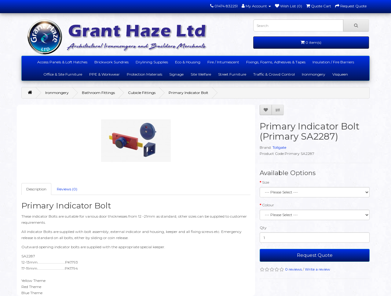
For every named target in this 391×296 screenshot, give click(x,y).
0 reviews (293, 269)
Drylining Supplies (152, 62)
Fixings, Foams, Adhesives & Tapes (275, 62)
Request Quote (315, 255)
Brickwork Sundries (111, 62)
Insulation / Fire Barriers (333, 62)
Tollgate (279, 147)
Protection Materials (144, 74)
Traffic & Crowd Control (274, 74)
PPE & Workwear (104, 74)
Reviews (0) (67, 189)
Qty (263, 227)
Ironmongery (313, 74)
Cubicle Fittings (141, 92)
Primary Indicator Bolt (188, 92)
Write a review (317, 269)
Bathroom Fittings (98, 92)
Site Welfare (201, 74)
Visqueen (340, 74)
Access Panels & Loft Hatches (62, 62)
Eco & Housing (187, 62)
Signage (176, 74)
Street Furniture (232, 74)
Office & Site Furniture (62, 74)
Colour (268, 205)
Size (265, 182)
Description (36, 189)
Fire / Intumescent (223, 62)
